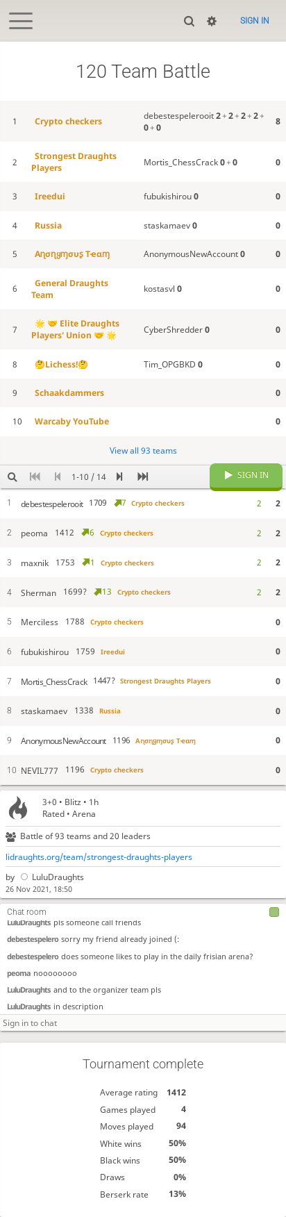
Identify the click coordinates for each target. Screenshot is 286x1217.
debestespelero (32, 939)
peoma (19, 972)
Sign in (254, 21)
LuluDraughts (50, 877)
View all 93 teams (143, 450)
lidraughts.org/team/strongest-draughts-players (99, 857)
